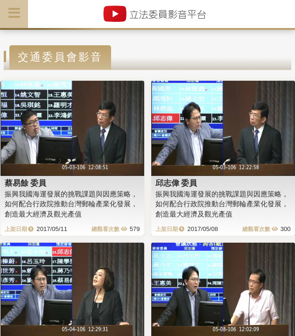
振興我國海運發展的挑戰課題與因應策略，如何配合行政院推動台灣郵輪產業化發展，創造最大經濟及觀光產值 (71, 204)
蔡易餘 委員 (26, 183)
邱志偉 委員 (176, 183)
